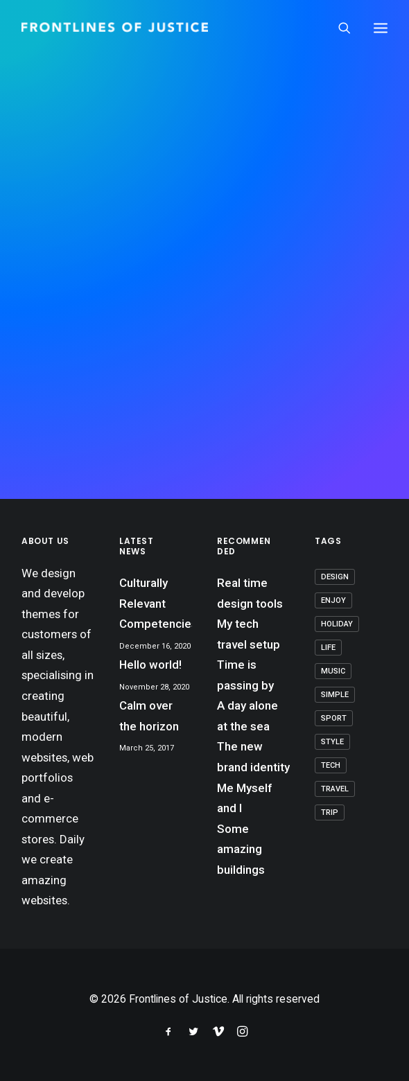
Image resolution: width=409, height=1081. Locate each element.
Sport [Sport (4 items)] (334, 718)
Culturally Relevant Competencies (155, 603)
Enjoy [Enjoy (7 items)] (333, 600)
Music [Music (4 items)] (333, 671)
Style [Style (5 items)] (332, 741)
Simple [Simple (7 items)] (335, 694)
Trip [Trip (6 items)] (329, 812)
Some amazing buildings (241, 849)
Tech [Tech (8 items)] (330, 765)
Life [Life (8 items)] (328, 647)
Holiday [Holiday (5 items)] (337, 624)
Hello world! (150, 664)
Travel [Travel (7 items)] (335, 788)
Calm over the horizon (149, 715)
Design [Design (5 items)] (335, 576)
